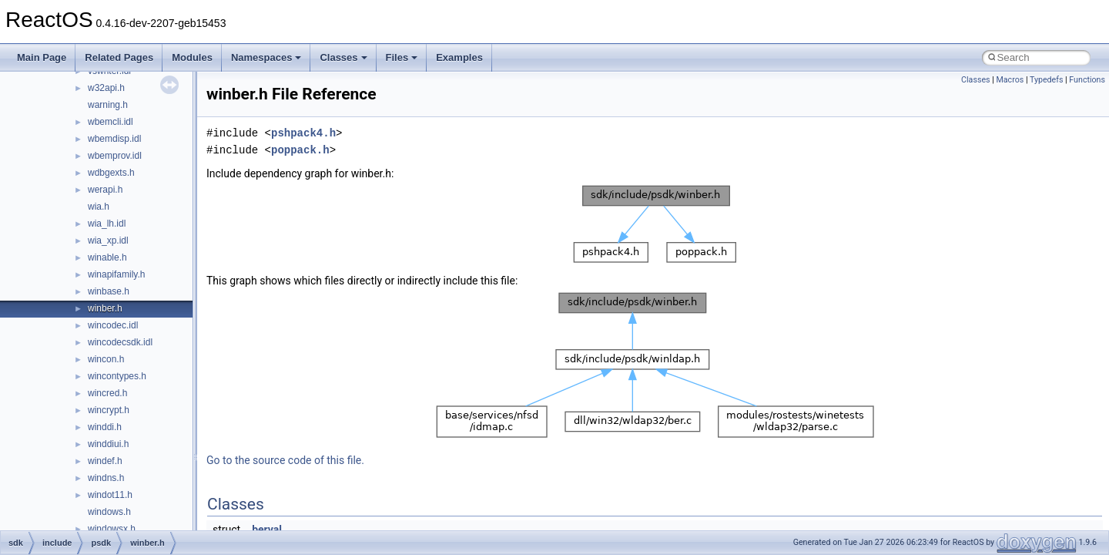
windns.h (106, 478)
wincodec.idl (113, 325)
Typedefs (1047, 80)
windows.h (109, 511)
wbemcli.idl (110, 121)
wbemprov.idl (115, 155)
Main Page (41, 57)
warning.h (108, 104)
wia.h (98, 206)
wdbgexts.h (111, 172)
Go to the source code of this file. (285, 460)
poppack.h (300, 150)
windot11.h (110, 494)
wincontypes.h (117, 376)
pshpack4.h (303, 133)
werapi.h (105, 189)
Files (402, 57)
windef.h (105, 461)
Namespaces (266, 57)
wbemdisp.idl (114, 138)
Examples (459, 57)
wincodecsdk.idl (120, 342)
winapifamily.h (116, 274)
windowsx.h (112, 528)
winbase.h (108, 291)
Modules (192, 57)
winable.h (107, 257)
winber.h (105, 308)
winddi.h (105, 427)
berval (267, 529)
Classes (343, 57)
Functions (1087, 80)
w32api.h (106, 87)
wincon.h (106, 359)
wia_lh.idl (107, 223)
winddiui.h (108, 444)
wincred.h (107, 393)
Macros (1010, 80)
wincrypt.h (108, 410)
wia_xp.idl (108, 240)
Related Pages (119, 57)
